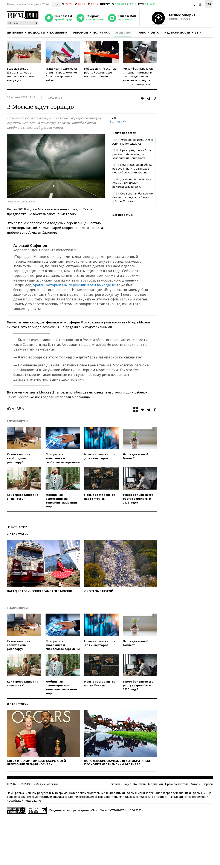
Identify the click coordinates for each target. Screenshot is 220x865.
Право (141, 32)
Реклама (115, 784)
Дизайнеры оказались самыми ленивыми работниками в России (131, 183)
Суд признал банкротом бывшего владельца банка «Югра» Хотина (132, 197)
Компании (58, 32)
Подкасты (36, 32)
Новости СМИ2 (17, 527)
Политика (101, 32)
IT (196, 32)
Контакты (139, 784)
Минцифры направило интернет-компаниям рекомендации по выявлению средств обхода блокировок (138, 76)
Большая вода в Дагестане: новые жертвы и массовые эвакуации (20, 74)
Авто (155, 32)
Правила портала (176, 784)
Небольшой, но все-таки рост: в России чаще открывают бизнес (101, 72)
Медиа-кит (155, 784)
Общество (123, 32)
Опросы (208, 784)
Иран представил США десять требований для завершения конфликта (131, 154)
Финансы (80, 32)
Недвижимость (177, 32)
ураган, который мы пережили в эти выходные (74, 285)
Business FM (118, 121)
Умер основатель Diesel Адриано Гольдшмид (132, 141)
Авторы (195, 784)
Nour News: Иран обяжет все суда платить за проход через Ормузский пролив (133, 168)
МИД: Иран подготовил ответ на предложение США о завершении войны (61, 74)
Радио (127, 784)
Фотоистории (18, 534)
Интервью (15, 32)
